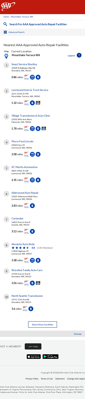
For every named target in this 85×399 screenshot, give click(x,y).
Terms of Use (47, 379)
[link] (42, 73)
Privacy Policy (31, 379)
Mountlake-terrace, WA (22, 16)
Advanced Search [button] (17, 32)
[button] (79, 55)
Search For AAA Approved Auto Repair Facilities (38, 24)
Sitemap (77, 334)
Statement (60, 379)
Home (6, 16)
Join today (33, 346)
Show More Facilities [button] (42, 324)
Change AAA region (76, 379)
